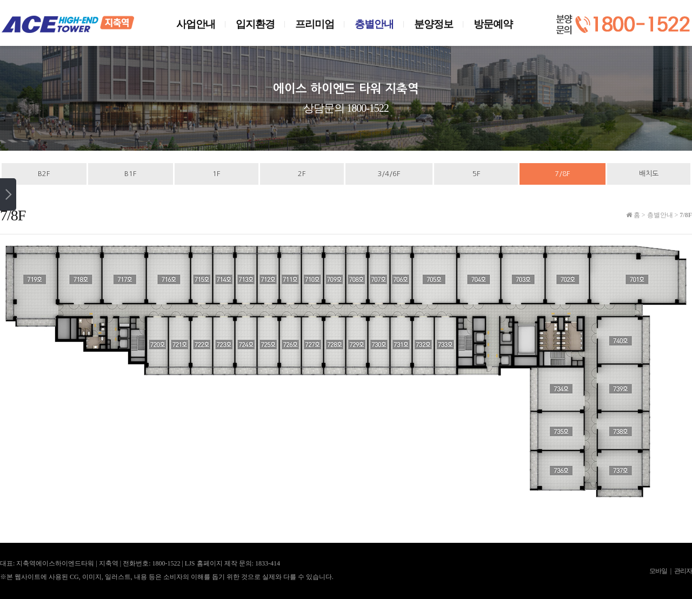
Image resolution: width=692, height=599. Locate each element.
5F (476, 173)
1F (216, 173)
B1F (130, 173)
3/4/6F (388, 173)
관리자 (683, 571)
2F (301, 173)
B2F (44, 173)
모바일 (658, 571)
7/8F (562, 173)
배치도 (648, 173)
